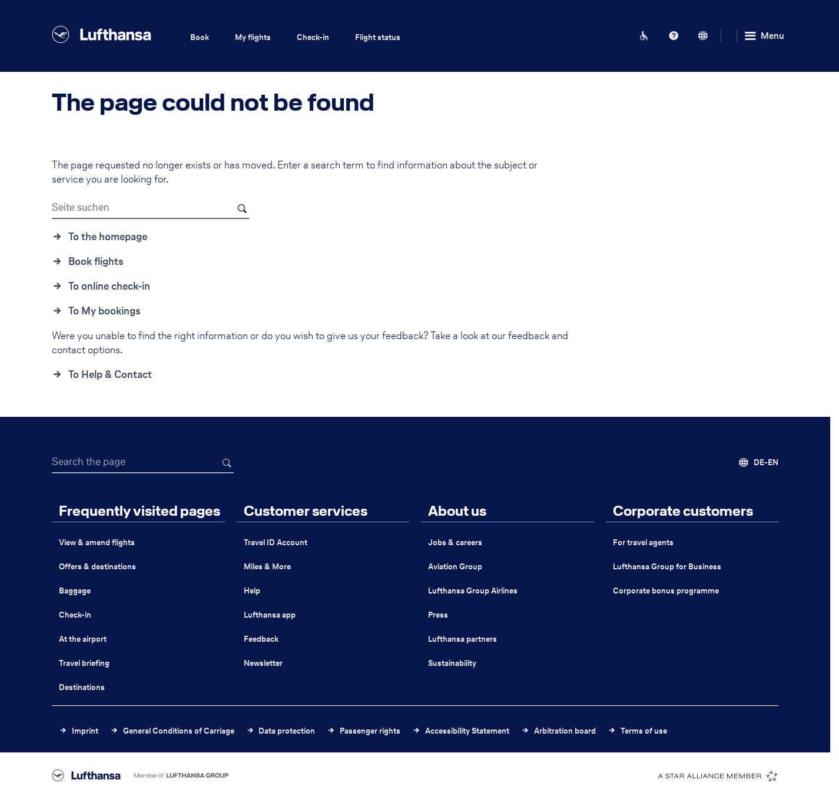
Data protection (286, 731)
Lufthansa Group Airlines (473, 590)
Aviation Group (455, 566)
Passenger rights (370, 731)
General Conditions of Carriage (178, 731)
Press (438, 615)
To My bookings (104, 311)
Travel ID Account (275, 542)
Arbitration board (565, 731)
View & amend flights (97, 542)
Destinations (82, 687)
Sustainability (452, 663)
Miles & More (267, 566)
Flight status (377, 37)
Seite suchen (81, 207)
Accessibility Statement (467, 731)
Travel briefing (84, 663)
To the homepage (107, 236)
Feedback (261, 639)
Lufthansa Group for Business (667, 566)
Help (252, 590)
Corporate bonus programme (666, 590)
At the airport (83, 639)
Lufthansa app (270, 615)
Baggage (75, 590)
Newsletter (263, 663)
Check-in (313, 37)
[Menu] (763, 36)
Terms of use (644, 731)
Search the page (88, 462)
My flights (253, 37)
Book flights (96, 261)
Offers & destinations (97, 566)
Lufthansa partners (462, 639)
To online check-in (109, 286)
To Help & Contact (110, 374)
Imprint (85, 731)
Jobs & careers (455, 542)
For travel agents (643, 542)
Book (199, 37)
